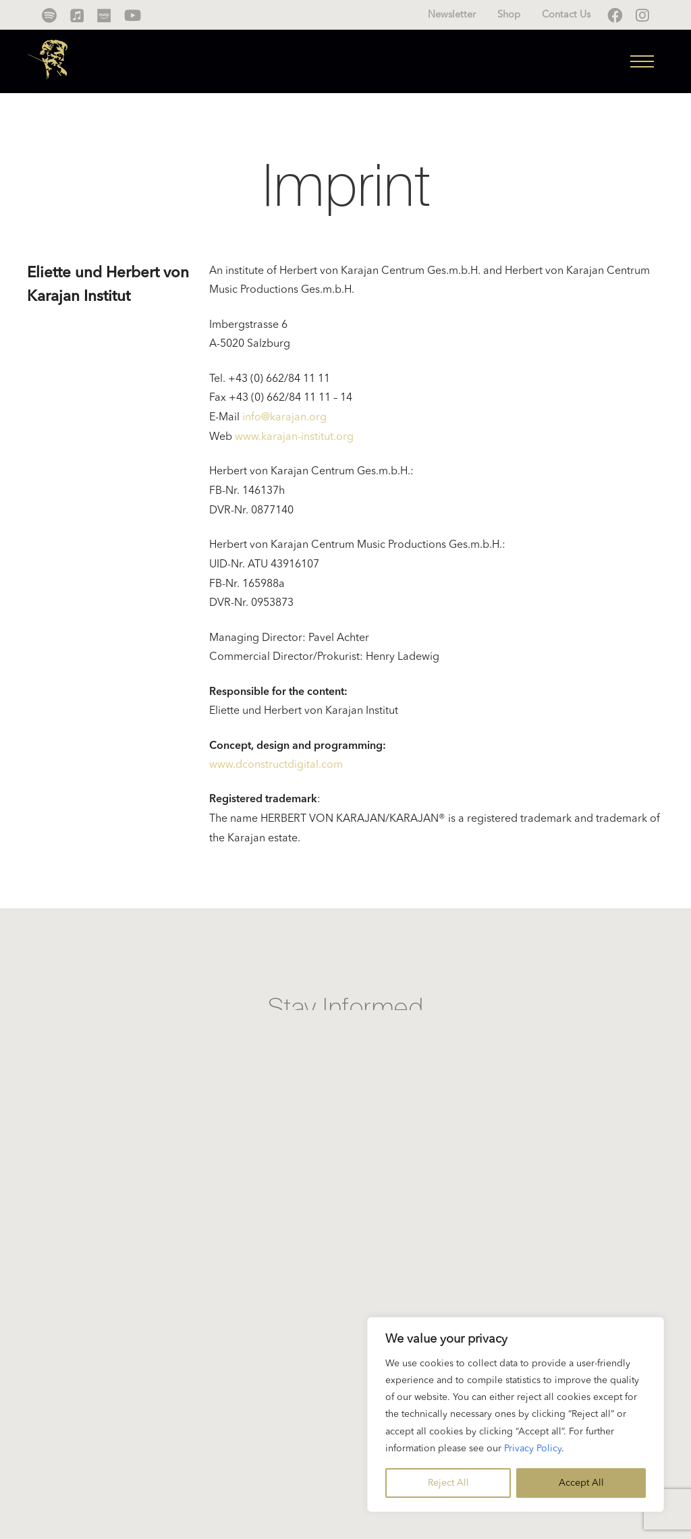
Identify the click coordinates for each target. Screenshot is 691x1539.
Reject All (448, 1483)
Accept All (581, 1483)
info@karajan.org (284, 417)
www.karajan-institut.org (294, 437)
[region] (515, 1414)
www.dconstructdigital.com (276, 765)
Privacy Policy (532, 1448)
